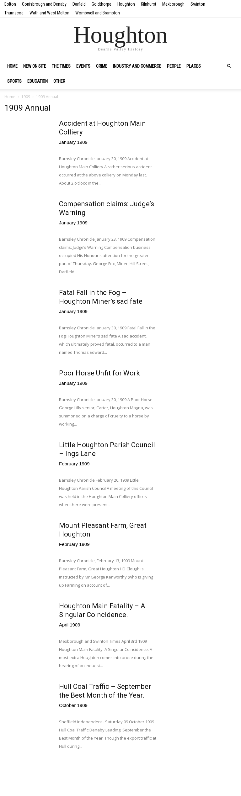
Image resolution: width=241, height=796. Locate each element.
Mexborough (173, 4)
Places (193, 66)
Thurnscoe (14, 12)
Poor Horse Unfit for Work (99, 373)
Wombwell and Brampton (97, 12)
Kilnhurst (148, 4)
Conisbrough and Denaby (44, 4)
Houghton (126, 4)
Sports (14, 81)
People (174, 66)
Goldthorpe (101, 4)
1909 (25, 96)
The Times (61, 66)
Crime (101, 66)
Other (59, 81)
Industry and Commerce (137, 66)
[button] (229, 66)
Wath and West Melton (49, 12)
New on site (34, 66)
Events (83, 66)
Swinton (197, 4)
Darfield (79, 4)
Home (12, 66)
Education (37, 81)
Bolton (10, 4)
